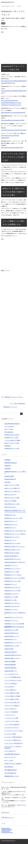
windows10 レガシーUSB (11, 437)
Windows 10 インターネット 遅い (13, 518)
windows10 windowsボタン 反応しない (14, 562)
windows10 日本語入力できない (13, 655)
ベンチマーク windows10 (11, 711)
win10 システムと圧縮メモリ (12, 488)
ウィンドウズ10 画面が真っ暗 (12, 677)
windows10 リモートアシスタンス (14, 626)
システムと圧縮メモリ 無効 (11, 693)
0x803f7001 (7, 465)
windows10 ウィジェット (11, 565)
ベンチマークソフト (9, 715)
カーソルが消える (9, 426)
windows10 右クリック (10, 639)
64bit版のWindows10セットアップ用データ (15, 472)
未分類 (3, 23)
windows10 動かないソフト (11, 636)
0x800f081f (7, 459)
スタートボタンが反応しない (12, 702)
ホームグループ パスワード (11, 727)
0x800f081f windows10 (10, 462)
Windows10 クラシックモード (12, 568)
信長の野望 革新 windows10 (11, 423)
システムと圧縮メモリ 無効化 (12, 440)
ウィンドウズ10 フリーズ (11, 674)
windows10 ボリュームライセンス (13, 617)
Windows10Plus (5, 828)
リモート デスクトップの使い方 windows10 (13, 747)
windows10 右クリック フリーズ (13, 642)
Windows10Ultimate (6, 829)
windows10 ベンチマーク (11, 609)
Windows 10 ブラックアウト (12, 537)
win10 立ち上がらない (10, 507)
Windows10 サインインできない (13, 574)
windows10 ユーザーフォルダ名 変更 (14, 623)
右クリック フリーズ (10, 757)
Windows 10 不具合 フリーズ (12, 549)
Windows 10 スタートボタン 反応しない (15, 530)
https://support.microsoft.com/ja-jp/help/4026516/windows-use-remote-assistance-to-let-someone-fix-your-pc (11, 103)
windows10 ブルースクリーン (12, 603)
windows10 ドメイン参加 (11, 597)
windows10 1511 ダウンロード (12, 559)
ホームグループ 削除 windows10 (13, 737)
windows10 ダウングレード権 (12, 581)
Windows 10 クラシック (10, 524)
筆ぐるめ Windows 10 (10, 773)
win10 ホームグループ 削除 (11, 497)
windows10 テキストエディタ (12, 587)
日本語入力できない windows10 (13, 763)
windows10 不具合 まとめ (11, 633)
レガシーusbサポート (10, 751)
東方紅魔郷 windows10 (10, 770)
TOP (7, 6)
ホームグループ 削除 (10, 734)
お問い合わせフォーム (7, 817)
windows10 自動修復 (10, 661)
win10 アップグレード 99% (11, 443)
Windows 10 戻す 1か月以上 (11, 434)
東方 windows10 (8, 432)
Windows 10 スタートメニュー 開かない (15, 534)
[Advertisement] (14, 47)
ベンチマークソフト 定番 (11, 718)
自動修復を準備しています (11, 776)
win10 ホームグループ (10, 494)
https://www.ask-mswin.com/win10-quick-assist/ (13, 130)
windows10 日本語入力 (10, 652)
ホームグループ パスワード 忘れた (13, 730)
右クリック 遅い (8, 429)
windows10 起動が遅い (10, 667)
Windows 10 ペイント (10, 540)
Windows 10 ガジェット (10, 521)
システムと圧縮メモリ (10, 689)
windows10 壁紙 (8, 648)
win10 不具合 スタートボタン (12, 504)
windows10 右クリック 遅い (11, 448)
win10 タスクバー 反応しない (12, 491)
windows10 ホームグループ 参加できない (14, 613)
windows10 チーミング (10, 584)
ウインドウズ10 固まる (10, 683)
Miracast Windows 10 (10, 479)
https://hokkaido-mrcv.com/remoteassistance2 (13, 112)
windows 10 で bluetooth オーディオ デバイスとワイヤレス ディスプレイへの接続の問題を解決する (15, 511)
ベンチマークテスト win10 (11, 721)
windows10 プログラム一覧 (11, 606)
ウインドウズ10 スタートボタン (13, 680)
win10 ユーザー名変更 (10, 500)
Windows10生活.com (7, 832)
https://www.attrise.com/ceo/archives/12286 (12, 120)
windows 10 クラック (10, 527)
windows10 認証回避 (10, 664)
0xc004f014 (7, 445)
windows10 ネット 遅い (10, 600)
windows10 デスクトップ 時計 (12, 590)
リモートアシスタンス (17, 397)
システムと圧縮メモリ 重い (11, 699)
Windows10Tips (5, 831)
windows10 (7, 397)
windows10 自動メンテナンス (12, 658)
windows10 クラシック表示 (11, 571)
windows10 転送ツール (10, 671)
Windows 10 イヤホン (10, 515)
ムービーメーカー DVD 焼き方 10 (13, 743)
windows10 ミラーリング (10, 407)
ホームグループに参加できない (12, 740)
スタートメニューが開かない (12, 705)
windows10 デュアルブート (11, 593)
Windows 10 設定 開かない (11, 556)
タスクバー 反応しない (10, 708)
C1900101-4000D (9, 476)
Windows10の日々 (8, 2)
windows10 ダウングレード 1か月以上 (14, 578)
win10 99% (7, 482)
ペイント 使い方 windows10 (17, 403)
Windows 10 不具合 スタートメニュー (14, 546)
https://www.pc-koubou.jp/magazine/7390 (12, 147)
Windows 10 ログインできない (12, 543)
